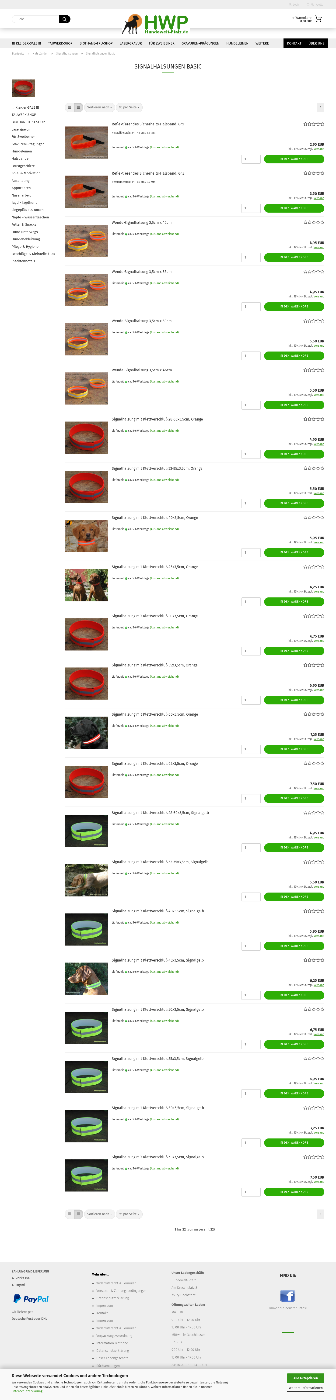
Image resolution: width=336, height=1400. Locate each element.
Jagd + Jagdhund (25, 202)
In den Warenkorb (294, 159)
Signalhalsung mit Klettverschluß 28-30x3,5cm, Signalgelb (160, 812)
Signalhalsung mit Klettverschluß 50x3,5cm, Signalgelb (158, 1009)
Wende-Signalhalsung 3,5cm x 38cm (142, 271)
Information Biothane (112, 1343)
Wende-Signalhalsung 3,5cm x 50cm (142, 321)
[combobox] (99, 107)
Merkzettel (315, 4)
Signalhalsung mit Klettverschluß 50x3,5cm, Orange (155, 616)
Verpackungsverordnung (114, 1336)
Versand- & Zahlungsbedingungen (121, 1291)
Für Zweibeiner (162, 43)
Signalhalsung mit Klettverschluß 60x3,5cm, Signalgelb (158, 1108)
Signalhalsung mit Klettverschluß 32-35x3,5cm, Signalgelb (160, 862)
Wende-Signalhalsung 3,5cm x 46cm (142, 370)
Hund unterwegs (25, 232)
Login (294, 4)
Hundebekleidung (26, 239)
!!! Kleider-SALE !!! (26, 43)
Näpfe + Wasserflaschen (30, 217)
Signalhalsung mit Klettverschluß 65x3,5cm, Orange (155, 763)
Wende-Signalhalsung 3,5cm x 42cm (142, 222)
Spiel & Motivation (26, 173)
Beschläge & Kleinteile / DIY (34, 254)
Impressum (104, 1306)
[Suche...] (64, 19)
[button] (69, 107)
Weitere (262, 43)
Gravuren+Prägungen (200, 43)
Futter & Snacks (24, 224)
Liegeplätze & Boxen (28, 210)
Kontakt (294, 43)
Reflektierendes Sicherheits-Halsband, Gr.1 (148, 124)
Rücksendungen (108, 1366)
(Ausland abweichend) (164, 147)
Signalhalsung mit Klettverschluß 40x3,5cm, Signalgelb (158, 911)
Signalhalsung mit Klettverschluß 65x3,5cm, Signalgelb (158, 1157)
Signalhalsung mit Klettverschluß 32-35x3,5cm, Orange (157, 468)
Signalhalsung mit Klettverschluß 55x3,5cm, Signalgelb (158, 1058)
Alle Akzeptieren (306, 1378)
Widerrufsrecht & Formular (116, 1283)
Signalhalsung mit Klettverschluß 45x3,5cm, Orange (155, 567)
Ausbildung (21, 181)
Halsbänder (21, 158)
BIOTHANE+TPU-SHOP (96, 43)
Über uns (316, 43)
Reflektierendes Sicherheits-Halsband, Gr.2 (148, 173)
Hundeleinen (237, 43)
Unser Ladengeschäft (112, 1358)
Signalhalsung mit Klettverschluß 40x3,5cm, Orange (155, 517)
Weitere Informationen (306, 1388)
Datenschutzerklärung (27, 1391)
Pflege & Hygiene (25, 247)
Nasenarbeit (21, 195)
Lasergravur (131, 43)
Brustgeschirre (23, 166)
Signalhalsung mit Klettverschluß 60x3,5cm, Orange (155, 714)
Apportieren (21, 188)
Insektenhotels (23, 261)
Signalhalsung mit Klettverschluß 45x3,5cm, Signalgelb (158, 960)
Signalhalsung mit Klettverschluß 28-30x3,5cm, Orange (157, 419)
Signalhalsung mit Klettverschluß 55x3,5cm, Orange (155, 665)
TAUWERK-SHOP (60, 43)
